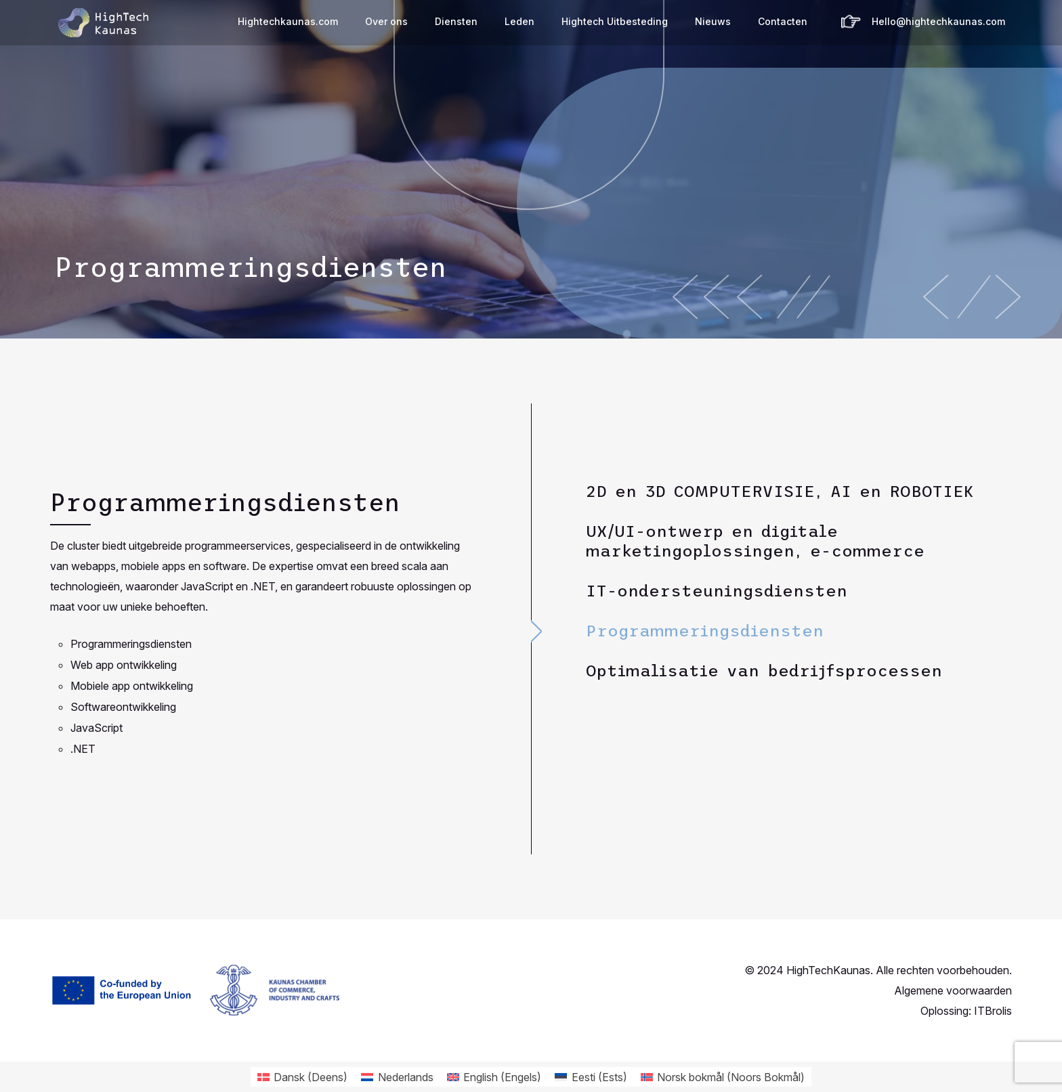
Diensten (456, 21)
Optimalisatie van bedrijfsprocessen (764, 670)
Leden (519, 21)
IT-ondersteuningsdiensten (716, 591)
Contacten (782, 21)
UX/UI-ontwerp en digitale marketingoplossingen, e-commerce (755, 541)
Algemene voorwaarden (953, 990)
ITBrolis (993, 1011)
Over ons (386, 21)
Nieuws (713, 21)
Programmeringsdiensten (705, 630)
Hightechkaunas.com (288, 21)
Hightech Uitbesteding (614, 21)
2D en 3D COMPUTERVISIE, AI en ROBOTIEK (780, 491)
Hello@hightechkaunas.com (938, 21)
